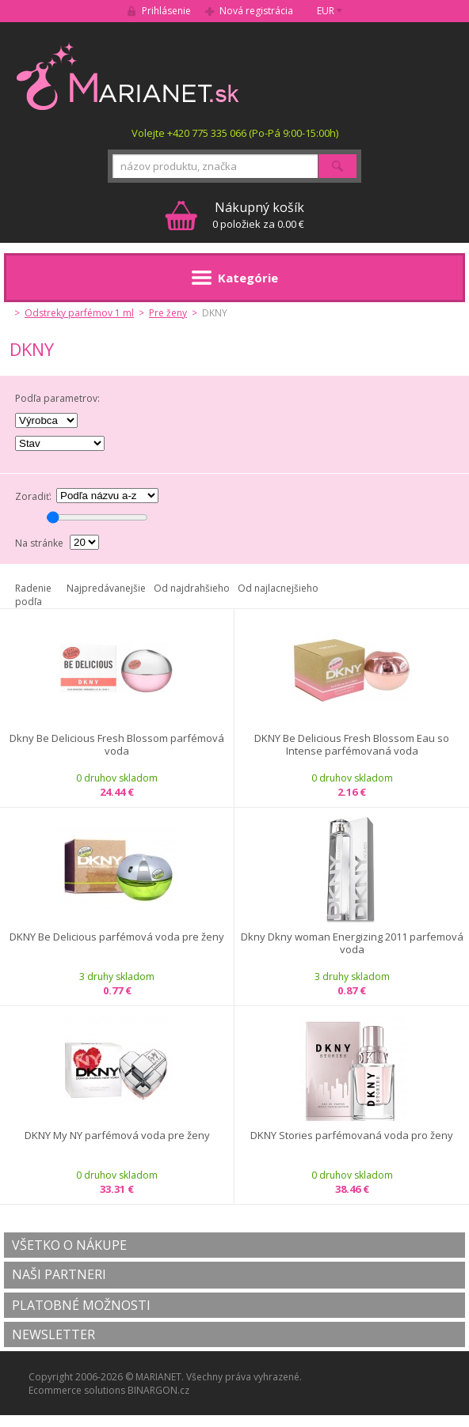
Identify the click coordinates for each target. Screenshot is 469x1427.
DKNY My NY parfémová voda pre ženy (117, 1135)
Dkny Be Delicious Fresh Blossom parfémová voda (117, 745)
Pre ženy (168, 313)
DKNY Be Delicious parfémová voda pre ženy (117, 937)
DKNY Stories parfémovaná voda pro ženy (351, 1135)
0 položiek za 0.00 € (258, 215)
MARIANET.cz (129, 76)
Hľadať (337, 166)
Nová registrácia (256, 10)
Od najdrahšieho (192, 588)
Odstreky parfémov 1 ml (79, 313)
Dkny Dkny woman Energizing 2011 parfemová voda (352, 943)
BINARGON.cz (158, 1390)
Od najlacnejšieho (278, 588)
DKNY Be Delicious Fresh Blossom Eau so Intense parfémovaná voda (351, 745)
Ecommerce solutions (77, 1390)
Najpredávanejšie (106, 588)
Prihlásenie (166, 10)
